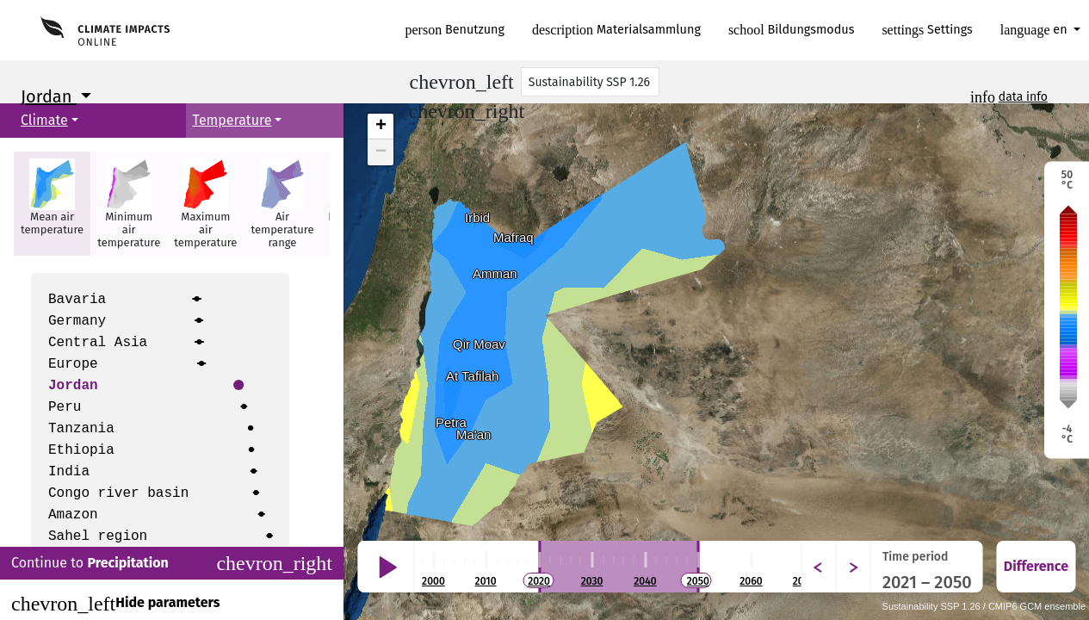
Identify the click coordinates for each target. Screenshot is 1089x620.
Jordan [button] (49, 96)
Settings (927, 29)
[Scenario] (590, 81)
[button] (52, 204)
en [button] (1035, 29)
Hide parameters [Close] (115, 603)
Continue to (171, 563)
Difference (1036, 566)
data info (1023, 97)
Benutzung (455, 29)
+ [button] (381, 127)
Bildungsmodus (791, 29)
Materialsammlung (616, 29)
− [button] (381, 152)
